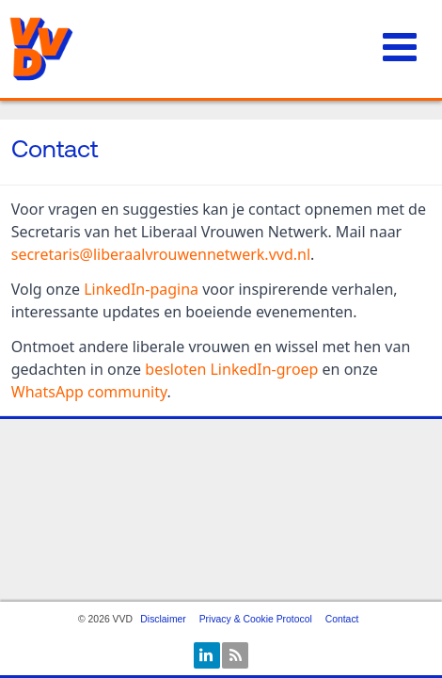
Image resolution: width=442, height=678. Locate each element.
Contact (342, 619)
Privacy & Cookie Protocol (255, 619)
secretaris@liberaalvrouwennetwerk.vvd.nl (160, 254)
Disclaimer (163, 619)
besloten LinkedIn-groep (231, 369)
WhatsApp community (89, 391)
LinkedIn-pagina (141, 289)
